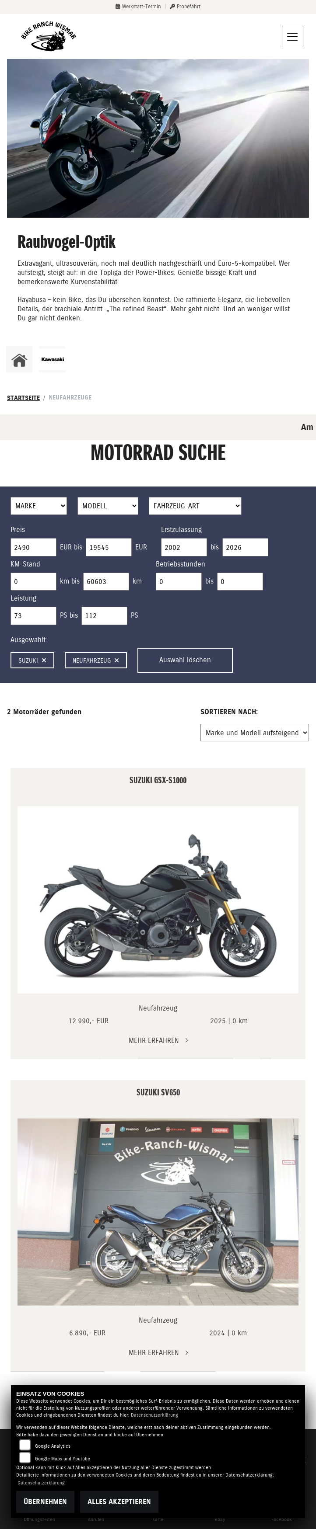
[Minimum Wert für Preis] (33, 547)
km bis (70, 581)
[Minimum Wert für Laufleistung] (33, 582)
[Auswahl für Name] (107, 506)
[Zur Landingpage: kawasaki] (52, 359)
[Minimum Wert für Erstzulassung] (184, 547)
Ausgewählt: (29, 640)
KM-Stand (25, 564)
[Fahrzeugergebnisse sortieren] (254, 732)
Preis (18, 529)
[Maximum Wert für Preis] (109, 547)
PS (134, 615)
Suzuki (32, 660)
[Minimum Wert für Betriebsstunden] (179, 582)
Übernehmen (45, 1502)
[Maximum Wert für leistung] (104, 616)
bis (215, 547)
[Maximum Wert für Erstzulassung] (245, 547)
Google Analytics (52, 1446)
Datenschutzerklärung (154, 1415)
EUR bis (71, 547)
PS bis (69, 615)
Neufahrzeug (96, 660)
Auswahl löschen (185, 660)
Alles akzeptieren (119, 1502)
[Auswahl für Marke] (39, 506)
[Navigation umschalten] (293, 37)
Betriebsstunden (180, 564)
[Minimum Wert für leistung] (33, 616)
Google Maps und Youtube (62, 1459)
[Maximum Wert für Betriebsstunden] (240, 582)
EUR (141, 547)
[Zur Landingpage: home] (19, 359)
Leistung (23, 598)
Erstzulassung (181, 529)
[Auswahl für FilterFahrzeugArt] (195, 506)
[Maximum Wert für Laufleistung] (106, 582)
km (137, 581)
